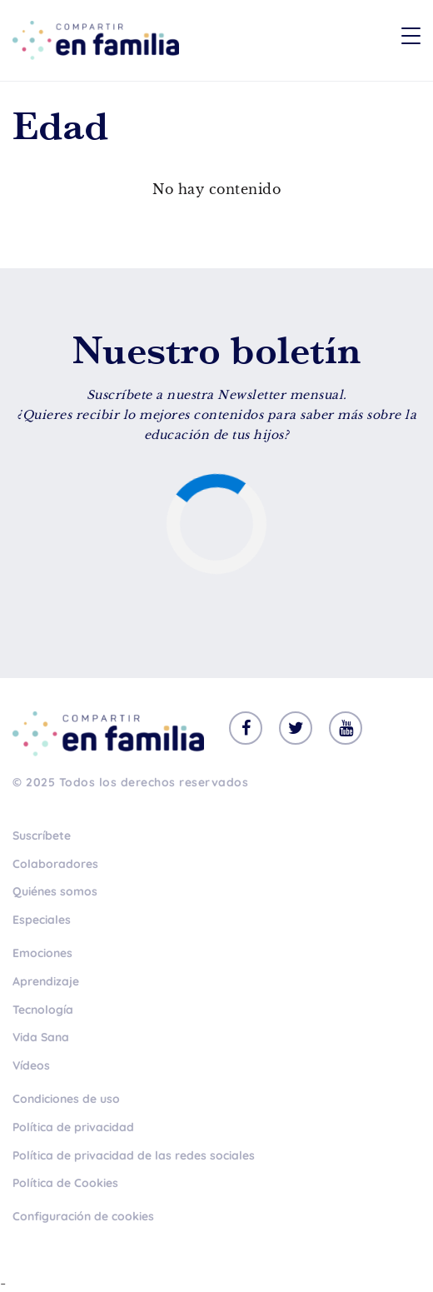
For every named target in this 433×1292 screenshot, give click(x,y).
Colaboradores (55, 863)
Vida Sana (40, 1037)
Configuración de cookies (83, 1216)
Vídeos (31, 1065)
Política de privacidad (73, 1127)
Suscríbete (41, 835)
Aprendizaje (45, 981)
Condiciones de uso (66, 1098)
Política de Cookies (65, 1182)
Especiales (41, 919)
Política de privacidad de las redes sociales (133, 1155)
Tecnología (42, 1009)
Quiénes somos (54, 891)
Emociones (42, 952)
